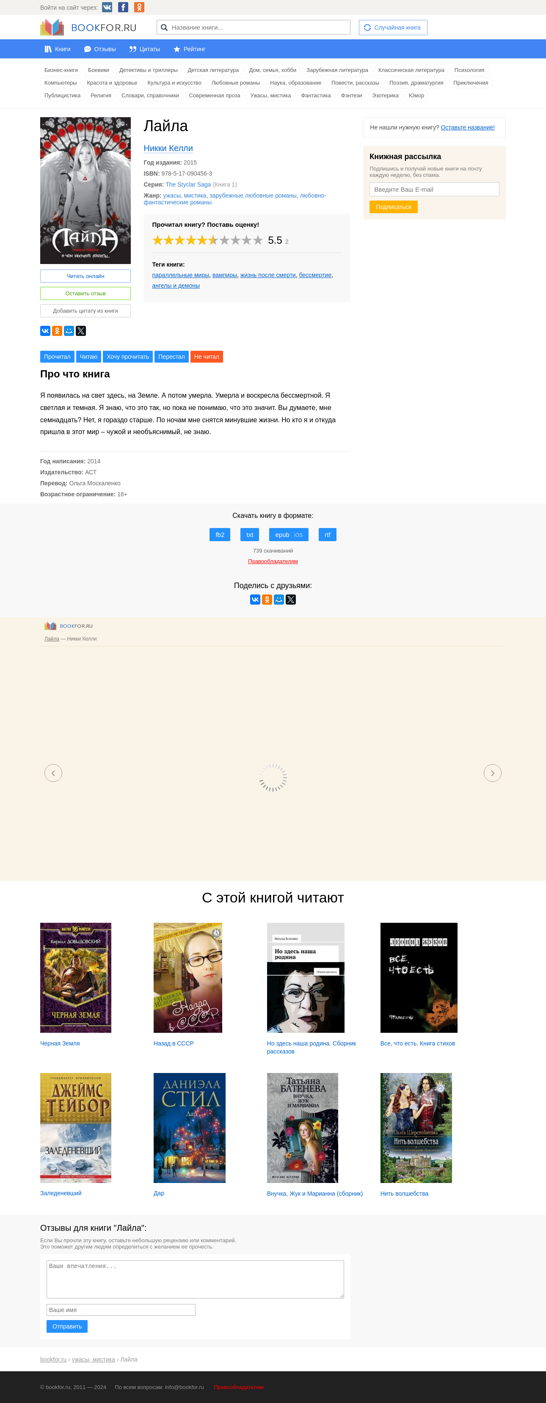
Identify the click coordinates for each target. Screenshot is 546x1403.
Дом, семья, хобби (272, 70)
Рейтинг (194, 49)
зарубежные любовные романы (253, 195)
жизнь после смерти (268, 275)
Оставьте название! (468, 127)
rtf (327, 534)
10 (258, 240)
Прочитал (57, 356)
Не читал (206, 356)
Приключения (470, 83)
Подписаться (393, 207)
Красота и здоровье (112, 83)
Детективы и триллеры (148, 70)
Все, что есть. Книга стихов (418, 1043)
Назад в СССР (174, 1043)
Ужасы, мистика (271, 95)
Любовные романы (236, 83)
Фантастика (316, 95)
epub (289, 534)
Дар (159, 1193)
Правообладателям (239, 1387)
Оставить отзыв (86, 293)
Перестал (171, 356)
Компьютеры (60, 83)
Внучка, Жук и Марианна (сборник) (315, 1193)
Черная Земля (60, 1043)
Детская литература (213, 70)
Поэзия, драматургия (416, 83)
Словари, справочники (150, 95)
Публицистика (62, 95)
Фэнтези (351, 95)
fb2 (219, 534)
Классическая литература (411, 70)
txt (249, 534)
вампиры (224, 275)
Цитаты (150, 49)
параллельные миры (180, 275)
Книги (63, 49)
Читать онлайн (86, 276)
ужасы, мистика (185, 195)
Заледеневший (61, 1193)
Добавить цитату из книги (85, 311)
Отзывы (105, 49)
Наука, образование (295, 83)
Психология (469, 70)
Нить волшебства (405, 1193)
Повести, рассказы (355, 83)
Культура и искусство (174, 83)
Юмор (416, 95)
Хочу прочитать (128, 356)
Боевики (98, 70)
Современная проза (214, 95)
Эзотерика (385, 95)
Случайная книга (397, 27)
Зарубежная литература (337, 70)
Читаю (89, 356)
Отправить (67, 1326)
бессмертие (315, 275)
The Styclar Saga (188, 184)
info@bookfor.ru (184, 1387)
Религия (101, 95)
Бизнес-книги (61, 70)
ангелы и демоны (176, 285)
